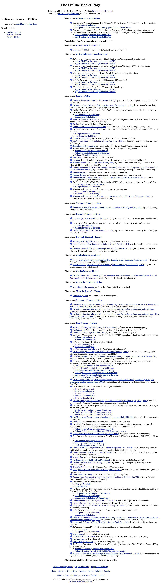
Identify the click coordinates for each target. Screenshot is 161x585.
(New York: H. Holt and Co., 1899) (91, 460)
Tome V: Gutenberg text (84, 398)
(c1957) (94, 100)
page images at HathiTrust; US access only (92, 498)
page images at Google (84, 225)
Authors (82, 571)
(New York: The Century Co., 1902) (92, 462)
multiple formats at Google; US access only (92, 493)
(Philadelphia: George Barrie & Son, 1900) (93, 163)
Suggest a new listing (99, 567)
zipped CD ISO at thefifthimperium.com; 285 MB (95, 61)
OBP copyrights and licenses (80, 582)
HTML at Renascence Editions (87, 191)
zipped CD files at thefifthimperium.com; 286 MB (95, 63)
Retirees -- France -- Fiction (88, 18)
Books (59, 575)
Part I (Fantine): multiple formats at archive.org (94, 366)
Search (61, 571)
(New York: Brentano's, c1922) (106, 553)
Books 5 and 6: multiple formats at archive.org (93, 414)
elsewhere (33, 24)
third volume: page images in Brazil (89, 445)
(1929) (80, 50)
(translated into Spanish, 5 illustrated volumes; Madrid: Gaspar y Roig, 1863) (110, 400)
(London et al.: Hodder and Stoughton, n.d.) (110, 260)
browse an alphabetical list (69, 13)
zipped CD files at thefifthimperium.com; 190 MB (95, 70)
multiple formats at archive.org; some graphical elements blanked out (103, 27)
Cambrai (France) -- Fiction (88, 255)
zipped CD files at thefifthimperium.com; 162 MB (95, 92)
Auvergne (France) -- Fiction (88, 203)
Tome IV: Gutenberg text (85, 396)
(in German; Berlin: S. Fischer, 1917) (92, 218)
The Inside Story (97, 575)
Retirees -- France (13, 32)
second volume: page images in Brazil (90, 443)
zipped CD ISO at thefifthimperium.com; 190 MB (95, 68)
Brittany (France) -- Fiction (88, 214)
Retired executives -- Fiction (88, 45)
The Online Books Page (80, 5)
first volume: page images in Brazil (89, 441)
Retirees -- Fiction (13, 35)
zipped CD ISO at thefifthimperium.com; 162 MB (95, 89)
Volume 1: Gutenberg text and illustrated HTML (94, 549)
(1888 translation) (95, 500)
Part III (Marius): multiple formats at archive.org (94, 370)
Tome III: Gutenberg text (85, 393)
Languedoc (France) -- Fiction (89, 282)
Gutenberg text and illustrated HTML (90, 184)
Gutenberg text (81, 486)
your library (21, 24)
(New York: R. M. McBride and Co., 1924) (93, 230)
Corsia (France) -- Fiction (87, 271)
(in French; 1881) (96, 434)
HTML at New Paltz (83, 484)
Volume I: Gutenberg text (85, 337)
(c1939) (84, 536)
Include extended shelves (102, 11)
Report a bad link (82, 567)
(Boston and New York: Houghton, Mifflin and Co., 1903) (106, 477)
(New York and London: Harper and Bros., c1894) (103, 448)
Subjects (98, 571)
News (67, 575)
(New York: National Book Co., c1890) (101, 522)
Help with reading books (63, 567)
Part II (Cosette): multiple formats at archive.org (94, 368)
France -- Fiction (13, 37)
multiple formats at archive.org (87, 114)
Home (53, 571)
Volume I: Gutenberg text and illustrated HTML (94, 429)
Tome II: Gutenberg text (85, 347)
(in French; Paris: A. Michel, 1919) (102, 244)
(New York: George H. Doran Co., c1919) (109, 265)
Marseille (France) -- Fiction (88, 291)
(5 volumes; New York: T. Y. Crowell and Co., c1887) (101, 352)
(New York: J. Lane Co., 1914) (92, 452)
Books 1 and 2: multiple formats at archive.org (93, 410)
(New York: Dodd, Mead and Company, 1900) (111, 196)
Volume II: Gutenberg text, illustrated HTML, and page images (100, 431)
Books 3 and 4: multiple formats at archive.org (93, 412)
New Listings (71, 571)
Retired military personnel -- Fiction (91, 54)
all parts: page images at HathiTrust (89, 377)
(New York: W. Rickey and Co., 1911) (97, 470)
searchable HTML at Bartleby (87, 194)
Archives (84, 575)
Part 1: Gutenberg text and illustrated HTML (93, 35)
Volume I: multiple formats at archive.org (91, 151)
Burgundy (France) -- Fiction (88, 237)
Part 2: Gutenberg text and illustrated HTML (93, 37)
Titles (90, 571)
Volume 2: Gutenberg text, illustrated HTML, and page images (100, 551)
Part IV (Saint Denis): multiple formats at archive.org (96, 373)
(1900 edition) (86, 241)
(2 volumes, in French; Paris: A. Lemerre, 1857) (108, 177)
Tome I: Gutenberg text (84, 344)
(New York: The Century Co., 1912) (103, 105)
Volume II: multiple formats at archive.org (92, 153)
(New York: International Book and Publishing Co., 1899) (99, 505)
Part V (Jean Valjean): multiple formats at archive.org (96, 375)
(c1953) (82, 138)
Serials (107, 571)
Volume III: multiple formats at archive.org (92, 155)
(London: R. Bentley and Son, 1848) (107, 207)
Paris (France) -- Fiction (86, 323)
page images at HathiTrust (85, 25)
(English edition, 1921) (89, 332)
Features (75, 575)
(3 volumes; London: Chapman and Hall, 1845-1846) (103, 417)
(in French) (86, 349)
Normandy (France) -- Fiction (89, 300)
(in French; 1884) (82, 467)
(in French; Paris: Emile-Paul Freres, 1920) (98, 141)
